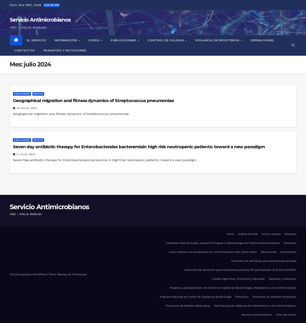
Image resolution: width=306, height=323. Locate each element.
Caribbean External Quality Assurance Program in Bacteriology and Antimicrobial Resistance (223, 243)
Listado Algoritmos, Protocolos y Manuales (238, 278)
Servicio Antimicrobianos (40, 20)
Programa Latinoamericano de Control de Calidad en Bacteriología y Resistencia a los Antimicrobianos (233, 287)
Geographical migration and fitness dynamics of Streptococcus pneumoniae (93, 100)
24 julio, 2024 (27, 108)
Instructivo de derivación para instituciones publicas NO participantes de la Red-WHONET (240, 269)
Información (66, 40)
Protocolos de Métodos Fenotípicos (274, 296)
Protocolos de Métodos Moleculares (188, 305)
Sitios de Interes (286, 314)
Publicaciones (124, 40)
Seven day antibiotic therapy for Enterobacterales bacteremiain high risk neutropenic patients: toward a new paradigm (139, 146)
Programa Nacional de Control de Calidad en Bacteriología (196, 296)
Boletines (290, 234)
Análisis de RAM (247, 234)
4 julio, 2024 (26, 154)
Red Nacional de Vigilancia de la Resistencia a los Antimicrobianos (255, 305)
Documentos (288, 252)
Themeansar (79, 274)
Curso (94, 40)
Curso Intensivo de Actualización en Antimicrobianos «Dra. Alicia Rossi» (213, 252)
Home (230, 234)
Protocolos (242, 296)
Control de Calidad (166, 40)
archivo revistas (271, 234)
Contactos (24, 50)
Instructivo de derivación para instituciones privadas (263, 260)
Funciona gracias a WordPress (28, 274)
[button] (293, 45)
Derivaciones (262, 40)
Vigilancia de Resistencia (217, 40)
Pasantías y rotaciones (65, 50)
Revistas (38, 94)
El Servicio (36, 40)
